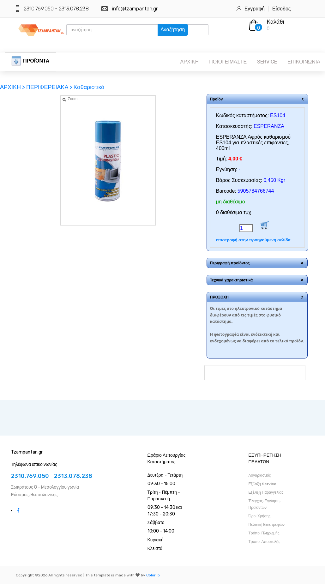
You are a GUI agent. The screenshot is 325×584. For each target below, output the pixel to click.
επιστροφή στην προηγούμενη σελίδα (253, 240)
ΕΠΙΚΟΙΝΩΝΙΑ (303, 62)
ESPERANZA (269, 126)
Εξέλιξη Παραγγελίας (266, 492)
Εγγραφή (254, 9)
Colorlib (153, 575)
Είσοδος (281, 9)
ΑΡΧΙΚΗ (189, 62)
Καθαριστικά (88, 87)
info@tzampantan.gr (135, 9)
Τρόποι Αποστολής (264, 541)
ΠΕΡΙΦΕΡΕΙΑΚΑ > (49, 87)
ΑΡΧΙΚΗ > (13, 87)
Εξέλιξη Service (262, 484)
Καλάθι (275, 21)
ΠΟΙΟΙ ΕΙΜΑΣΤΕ (228, 62)
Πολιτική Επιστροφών (267, 524)
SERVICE (267, 62)
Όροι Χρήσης (260, 516)
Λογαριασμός (260, 475)
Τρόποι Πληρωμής (264, 533)
